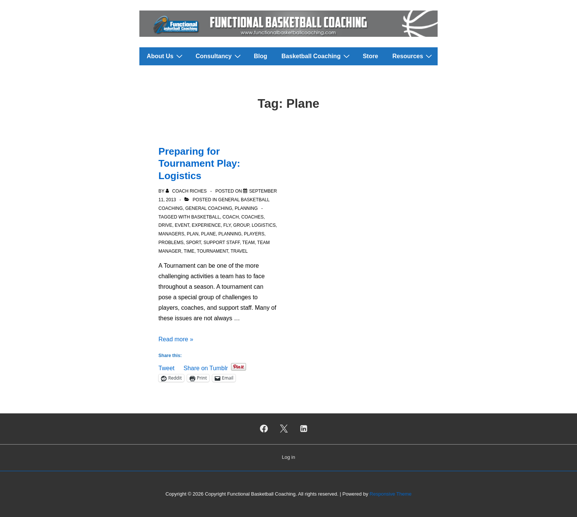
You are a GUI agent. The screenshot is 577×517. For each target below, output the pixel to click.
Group (241, 225)
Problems (171, 242)
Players (254, 234)
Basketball (205, 217)
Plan (192, 234)
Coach (230, 217)
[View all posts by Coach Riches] (187, 191)
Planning (246, 208)
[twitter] (284, 429)
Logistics (264, 225)
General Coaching (208, 208)
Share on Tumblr (205, 367)
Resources (413, 56)
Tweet (167, 367)
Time (189, 251)
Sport (193, 242)
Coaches (252, 217)
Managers (171, 234)
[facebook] (264, 429)
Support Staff (222, 242)
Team (248, 242)
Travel (239, 251)
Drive (165, 225)
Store (370, 56)
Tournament (212, 251)
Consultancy (219, 56)
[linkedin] (303, 429)
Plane (208, 234)
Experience (206, 225)
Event (182, 225)
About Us (165, 56)
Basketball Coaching (316, 56)
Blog (260, 56)
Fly (227, 225)
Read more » (176, 339)
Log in (288, 457)
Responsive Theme (391, 494)
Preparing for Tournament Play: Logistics (199, 163)
